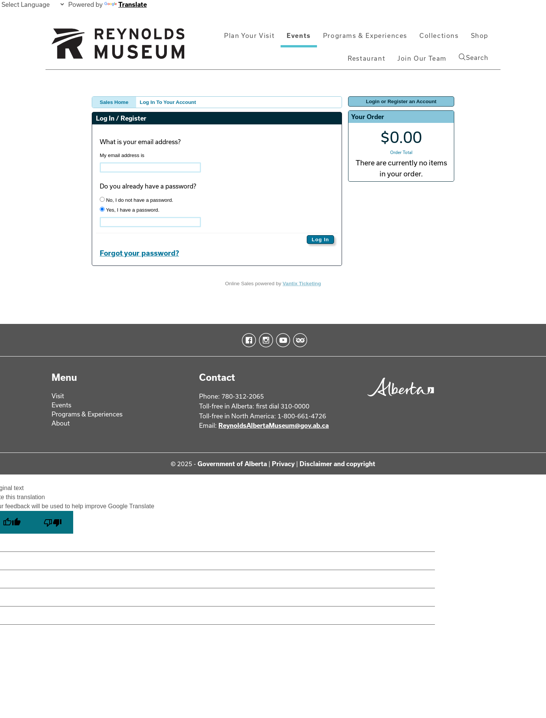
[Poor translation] (52, 522)
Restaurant (366, 58)
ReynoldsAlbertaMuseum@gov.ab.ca (273, 425)
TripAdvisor (298, 340)
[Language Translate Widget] (32, 4)
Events (299, 35)
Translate (125, 4)
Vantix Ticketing (301, 283)
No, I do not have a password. (136, 200)
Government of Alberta (232, 463)
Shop (479, 35)
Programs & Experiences (365, 35)
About (61, 423)
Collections (439, 35)
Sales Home (114, 102)
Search (473, 57)
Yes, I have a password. (129, 210)
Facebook (247, 340)
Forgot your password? (139, 253)
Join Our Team (422, 58)
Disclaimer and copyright (337, 463)
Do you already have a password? (148, 186)
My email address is (122, 155)
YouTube (281, 340)
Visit (58, 395)
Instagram (264, 340)
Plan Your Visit (249, 35)
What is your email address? (140, 141)
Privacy (283, 463)
